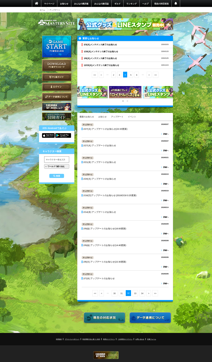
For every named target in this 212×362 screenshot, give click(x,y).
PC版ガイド (56, 77)
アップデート (117, 116)
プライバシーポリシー (72, 339)
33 (135, 293)
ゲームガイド (56, 116)
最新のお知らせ (87, 116)
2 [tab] (127, 101)
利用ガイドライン (109, 339)
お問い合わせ (139, 339)
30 (114, 293)
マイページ (49, 3)
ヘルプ (145, 3)
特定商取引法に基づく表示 (91, 339)
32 (128, 293)
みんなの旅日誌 (101, 3)
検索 (58, 176)
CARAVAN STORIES (106, 355)
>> (155, 74)
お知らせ (64, 3)
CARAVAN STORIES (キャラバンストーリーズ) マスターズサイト (57, 23)
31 (121, 293)
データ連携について (56, 97)
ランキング (131, 3)
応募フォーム (151, 339)
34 (142, 293)
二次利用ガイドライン (125, 339)
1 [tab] (122, 101)
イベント (132, 116)
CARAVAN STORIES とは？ (56, 107)
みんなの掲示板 (81, 3)
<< (94, 74)
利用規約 (59, 339)
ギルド (117, 3)
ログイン (56, 87)
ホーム (42, 10)
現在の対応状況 (161, 3)
